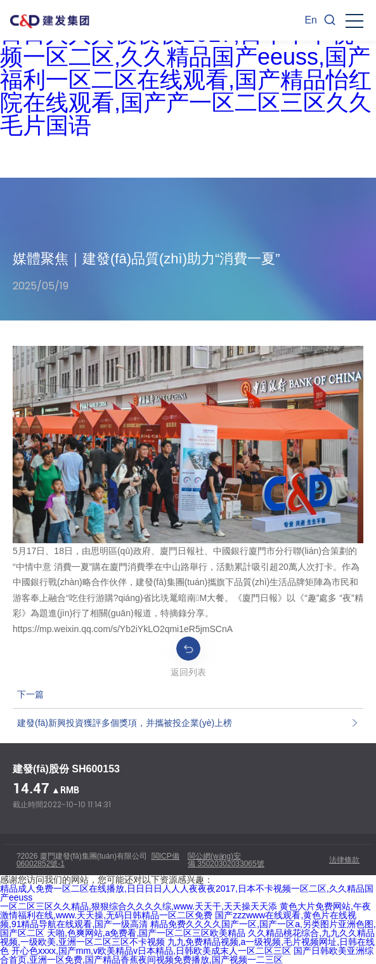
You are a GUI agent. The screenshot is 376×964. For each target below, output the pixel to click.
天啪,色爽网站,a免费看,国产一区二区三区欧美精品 (146, 933)
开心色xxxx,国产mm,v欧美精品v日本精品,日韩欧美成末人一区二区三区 (151, 951)
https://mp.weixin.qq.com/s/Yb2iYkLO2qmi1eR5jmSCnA (123, 629)
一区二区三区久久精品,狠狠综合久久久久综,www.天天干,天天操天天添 (138, 906)
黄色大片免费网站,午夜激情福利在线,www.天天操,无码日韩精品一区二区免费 (185, 910)
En (310, 20)
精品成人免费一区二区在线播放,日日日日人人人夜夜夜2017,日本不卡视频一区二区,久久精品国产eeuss (186, 892)
